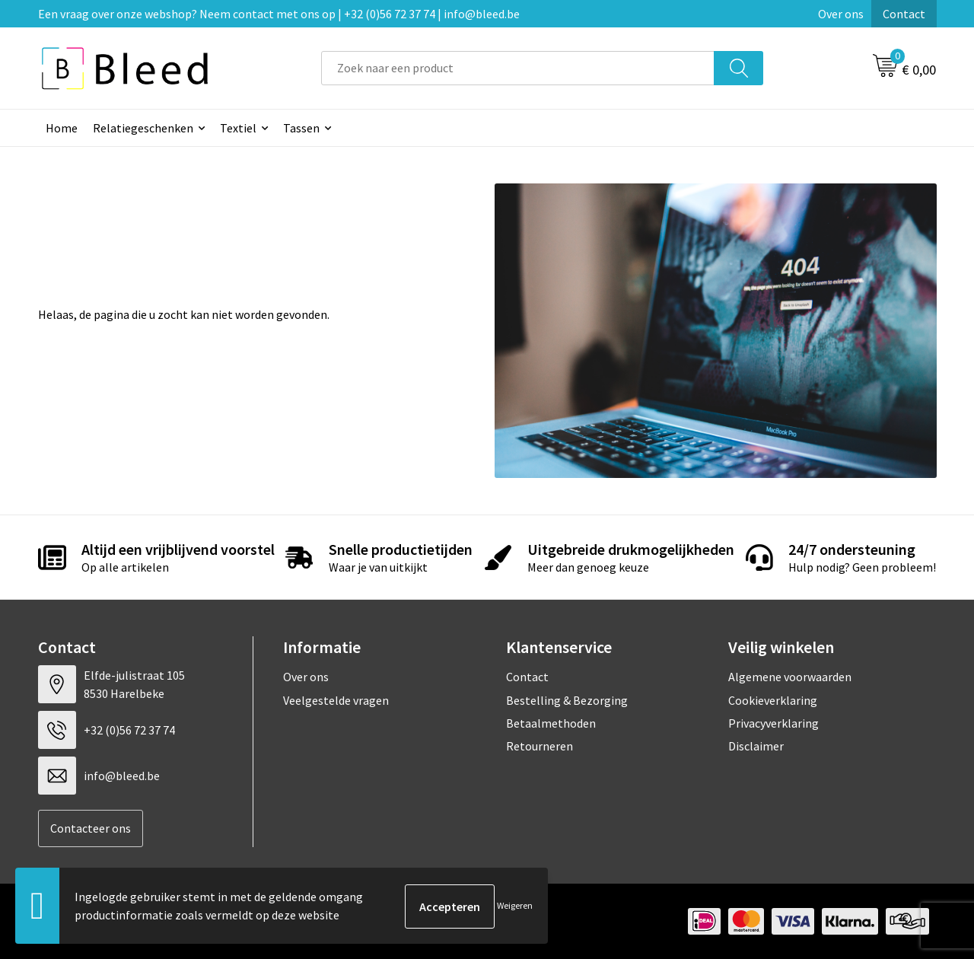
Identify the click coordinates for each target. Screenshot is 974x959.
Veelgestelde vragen (336, 700)
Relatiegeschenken (143, 127)
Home (62, 127)
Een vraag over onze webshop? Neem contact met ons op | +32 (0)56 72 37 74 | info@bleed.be (279, 13)
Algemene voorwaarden (789, 676)
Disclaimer (756, 746)
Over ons (841, 13)
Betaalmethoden (551, 723)
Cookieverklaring (772, 700)
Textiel (238, 127)
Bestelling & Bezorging (567, 700)
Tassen (301, 127)
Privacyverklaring (773, 723)
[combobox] (518, 68)
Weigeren (515, 906)
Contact (904, 13)
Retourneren (539, 746)
